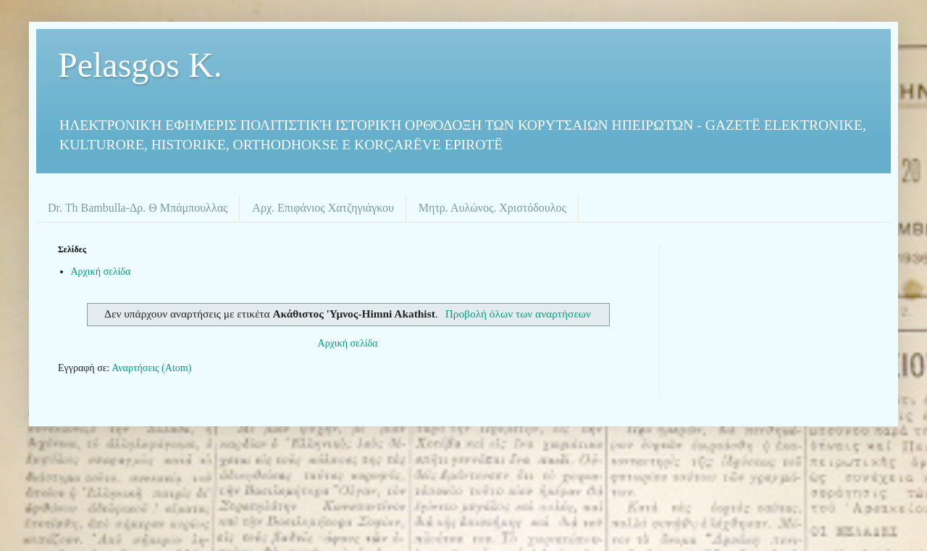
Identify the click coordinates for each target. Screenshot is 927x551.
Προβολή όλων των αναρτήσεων (518, 313)
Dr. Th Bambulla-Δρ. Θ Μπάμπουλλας (137, 208)
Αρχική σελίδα (101, 271)
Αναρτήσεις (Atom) (151, 367)
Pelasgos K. (140, 65)
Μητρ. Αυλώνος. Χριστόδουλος (492, 208)
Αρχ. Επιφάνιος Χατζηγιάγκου (322, 208)
